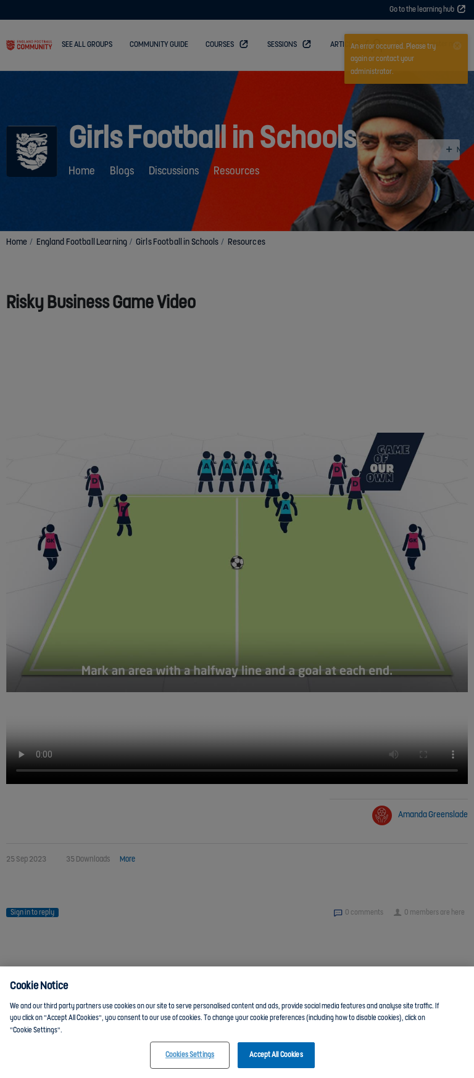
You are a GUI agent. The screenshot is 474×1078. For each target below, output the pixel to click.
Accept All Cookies (275, 1055)
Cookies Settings (189, 1055)
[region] (237, 1022)
